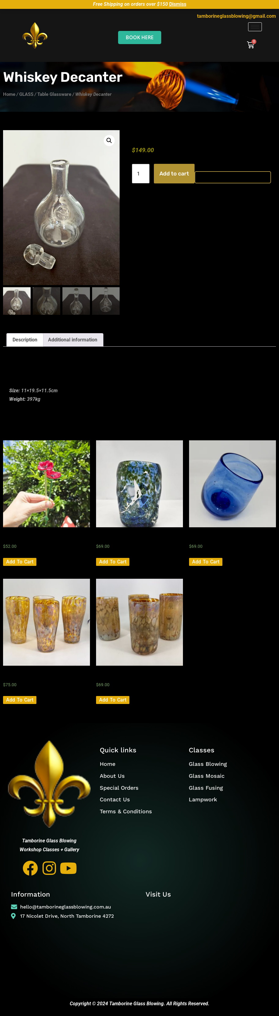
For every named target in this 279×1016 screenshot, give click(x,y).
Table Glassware (54, 94)
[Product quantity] (141, 173)
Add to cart (174, 173)
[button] (109, 140)
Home (9, 94)
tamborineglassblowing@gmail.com (236, 16)
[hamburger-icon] (255, 26)
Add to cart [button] (19, 562)
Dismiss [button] (177, 4)
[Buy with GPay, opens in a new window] (233, 177)
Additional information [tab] (72, 340)
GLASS (26, 94)
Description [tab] (25, 340)
